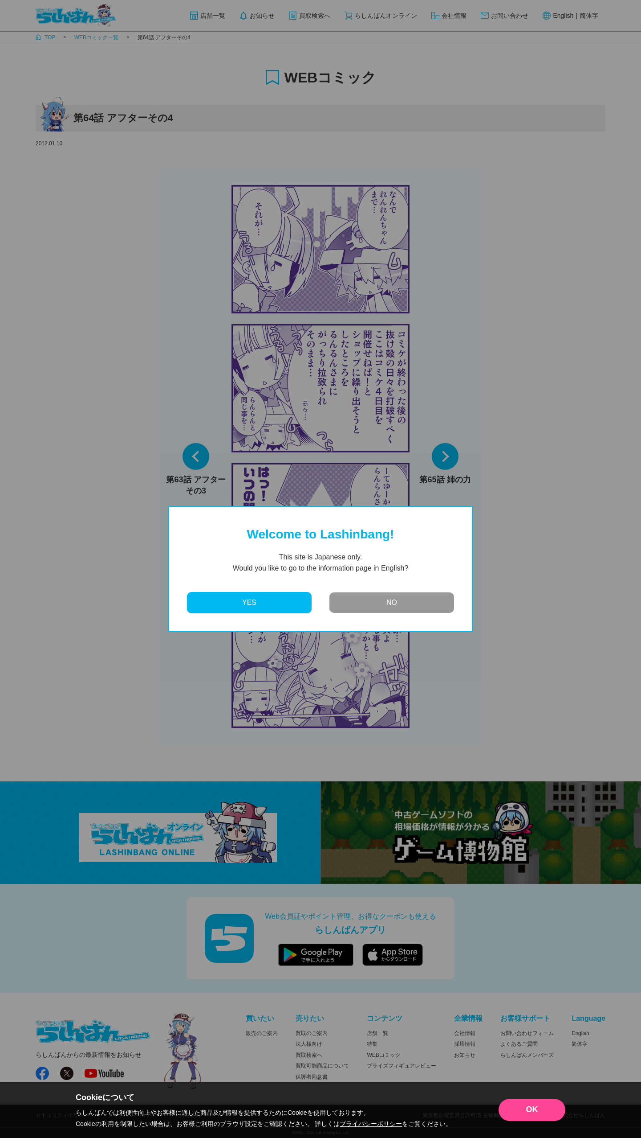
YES (249, 602)
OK (532, 1109)
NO (391, 602)
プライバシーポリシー (371, 1123)
